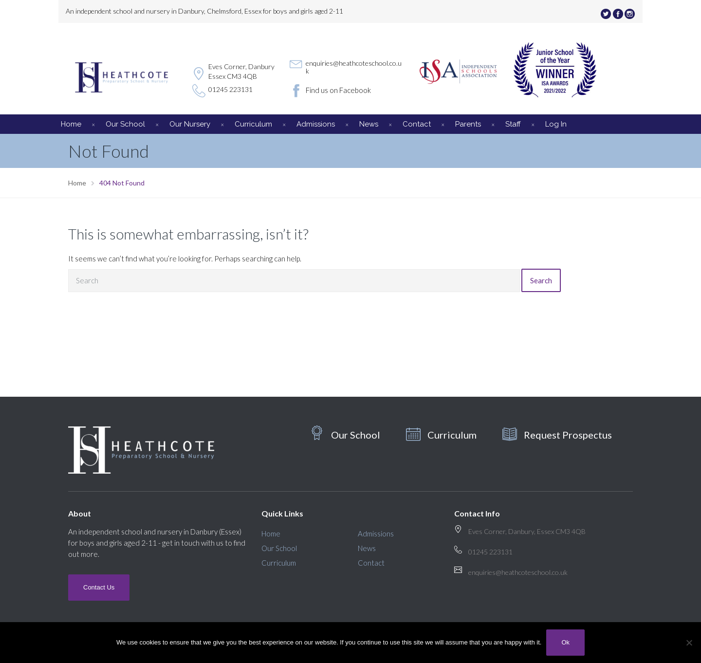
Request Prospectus (568, 435)
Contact (417, 124)
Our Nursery (189, 124)
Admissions (315, 124)
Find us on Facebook (338, 90)
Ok (565, 642)
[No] (689, 642)
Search (541, 280)
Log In (556, 124)
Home (71, 124)
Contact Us (98, 587)
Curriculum (253, 124)
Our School (125, 124)
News (368, 124)
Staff (513, 124)
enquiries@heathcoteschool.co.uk (354, 67)
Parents (468, 124)
